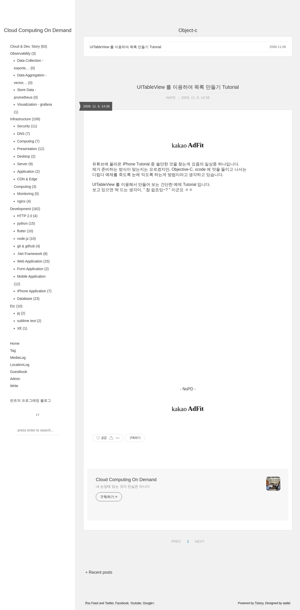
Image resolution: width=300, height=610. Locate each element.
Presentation (30, 149)
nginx (23, 201)
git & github (28, 246)
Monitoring (27, 194)
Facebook (122, 603)
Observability (23, 53)
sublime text (28, 321)
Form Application (32, 269)
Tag (13, 350)
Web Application (33, 261)
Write (14, 386)
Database (28, 299)
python (25, 223)
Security (26, 126)
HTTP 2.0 (27, 216)
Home (14, 343)
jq (20, 313)
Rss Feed (91, 603)
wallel (286, 603)
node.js (26, 239)
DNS (23, 134)
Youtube (135, 603)
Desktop (25, 156)
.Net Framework (31, 254)
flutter (24, 231)
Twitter (109, 603)
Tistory (259, 603)
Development (25, 209)
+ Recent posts (98, 572)
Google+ (149, 603)
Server (24, 164)
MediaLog (18, 358)
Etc (16, 306)
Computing (28, 141)
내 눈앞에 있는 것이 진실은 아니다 (123, 486)
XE (21, 328)
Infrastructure (25, 119)
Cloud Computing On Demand (38, 30)
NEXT (199, 540)
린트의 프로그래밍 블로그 (30, 400)
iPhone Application (33, 291)
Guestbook (18, 372)
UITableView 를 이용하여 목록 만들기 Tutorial (125, 47)
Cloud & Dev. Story (28, 46)
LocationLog (19, 365)
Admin (15, 379)
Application (28, 171)
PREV (175, 540)
